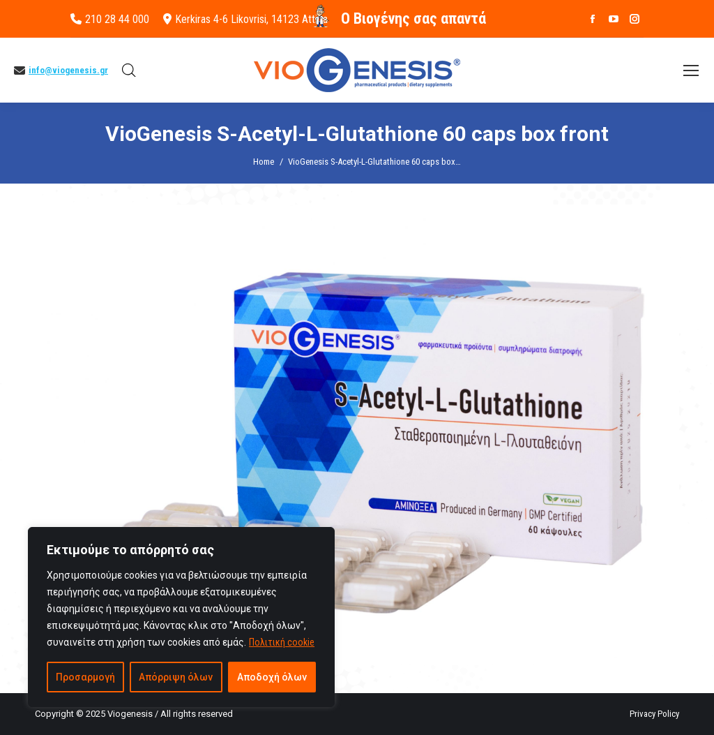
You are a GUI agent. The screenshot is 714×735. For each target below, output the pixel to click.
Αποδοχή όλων (272, 677)
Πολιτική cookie (281, 642)
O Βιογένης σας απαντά (413, 18)
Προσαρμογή (85, 677)
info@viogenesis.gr (68, 70)
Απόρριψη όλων (176, 677)
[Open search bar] (129, 70)
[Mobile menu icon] (691, 70)
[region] (181, 617)
